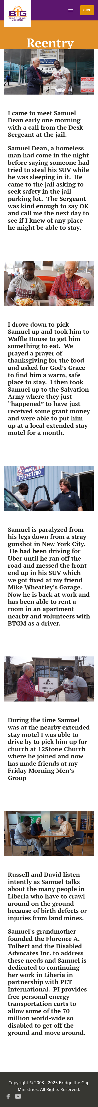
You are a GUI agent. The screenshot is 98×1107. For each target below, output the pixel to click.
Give (87, 10)
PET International (40, 985)
